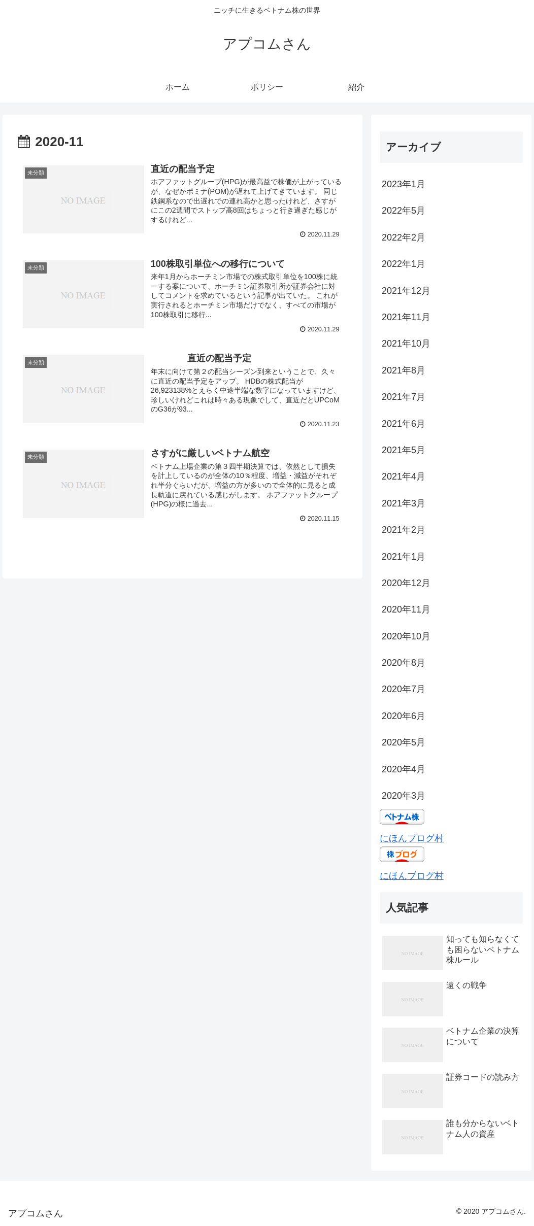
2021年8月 (403, 370)
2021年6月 (403, 424)
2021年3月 (403, 503)
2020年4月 (403, 769)
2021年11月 (406, 317)
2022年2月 (403, 237)
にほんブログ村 (412, 838)
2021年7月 (403, 397)
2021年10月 (406, 343)
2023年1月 (403, 184)
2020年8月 (403, 663)
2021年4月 (403, 476)
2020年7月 (403, 689)
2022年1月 (403, 264)
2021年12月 (406, 291)
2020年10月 (406, 636)
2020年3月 (403, 796)
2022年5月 (403, 211)
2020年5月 (403, 742)
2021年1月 (403, 557)
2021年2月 (403, 530)
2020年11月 (406, 609)
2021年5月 (403, 450)
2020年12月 (406, 583)
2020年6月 (403, 716)
